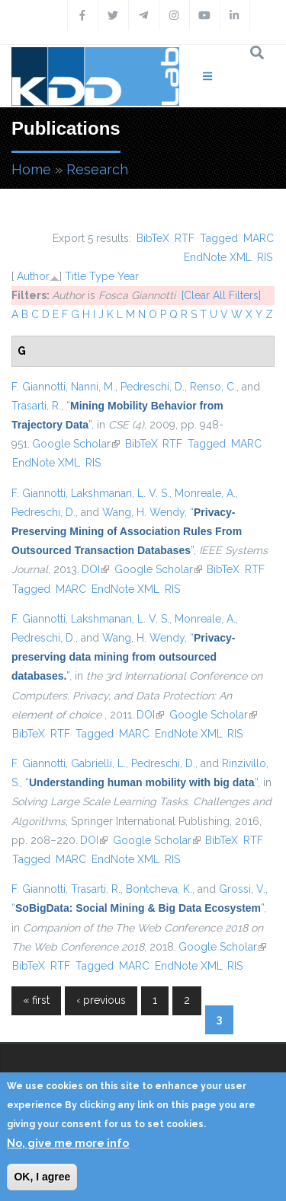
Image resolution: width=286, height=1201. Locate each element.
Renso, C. (213, 387)
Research (97, 169)
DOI (95, 569)
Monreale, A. (205, 493)
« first (36, 1000)
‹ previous (101, 1000)
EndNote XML (218, 257)
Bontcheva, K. (159, 889)
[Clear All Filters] (221, 295)
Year (128, 276)
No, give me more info (68, 1143)
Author (33, 276)
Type (101, 276)
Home (31, 169)
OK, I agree (42, 1177)
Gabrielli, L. (98, 763)
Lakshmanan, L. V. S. (120, 493)
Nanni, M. (93, 387)
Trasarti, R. (36, 406)
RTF (184, 238)
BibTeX (153, 238)
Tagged (219, 238)
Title (75, 276)
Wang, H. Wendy (143, 512)
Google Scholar (76, 444)
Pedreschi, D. (153, 387)
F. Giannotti (38, 387)
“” (126, 531)
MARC (258, 238)
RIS (264, 257)
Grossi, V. (242, 889)
